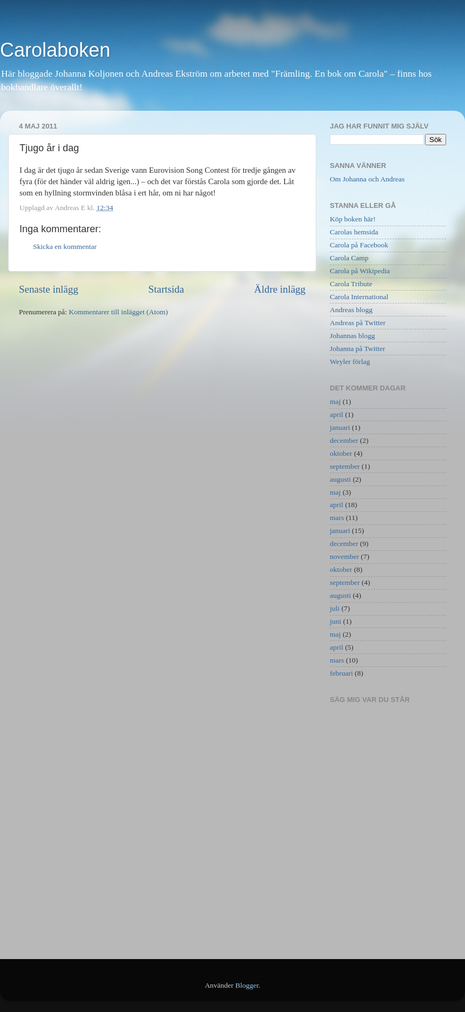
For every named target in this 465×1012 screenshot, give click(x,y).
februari (341, 673)
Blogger (246, 985)
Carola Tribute (351, 284)
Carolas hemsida (354, 232)
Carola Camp (349, 258)
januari (340, 427)
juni (335, 621)
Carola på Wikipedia (360, 271)
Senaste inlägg (48, 289)
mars (337, 518)
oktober (341, 453)
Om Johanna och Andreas (367, 179)
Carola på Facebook (359, 245)
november (344, 556)
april (336, 414)
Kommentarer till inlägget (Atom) (118, 312)
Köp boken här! (353, 219)
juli (335, 608)
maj (335, 401)
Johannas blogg (352, 336)
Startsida (166, 289)
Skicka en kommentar (65, 246)
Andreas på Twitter (358, 323)
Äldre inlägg (279, 289)
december (344, 440)
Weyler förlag (350, 361)
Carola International (359, 297)
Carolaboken (55, 50)
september (345, 466)
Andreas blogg (351, 310)
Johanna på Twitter (357, 349)
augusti (340, 479)
